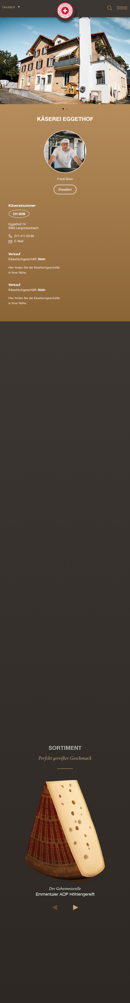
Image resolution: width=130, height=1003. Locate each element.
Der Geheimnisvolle (65, 888)
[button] (4, 61)
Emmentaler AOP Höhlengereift (65, 894)
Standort (65, 189)
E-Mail (18, 241)
